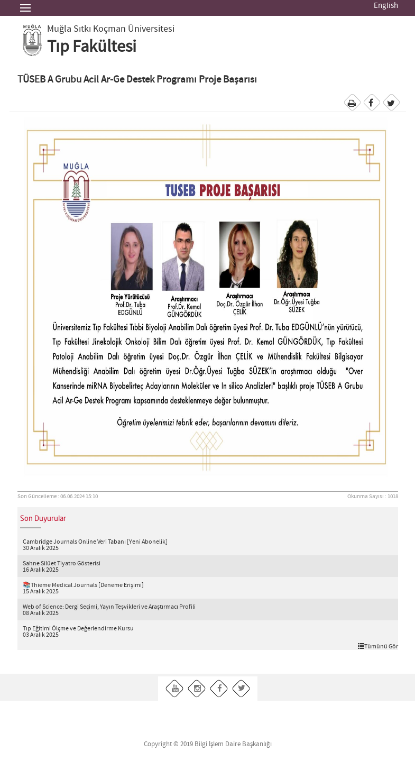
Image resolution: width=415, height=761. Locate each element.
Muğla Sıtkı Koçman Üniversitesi (110, 29)
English (386, 6)
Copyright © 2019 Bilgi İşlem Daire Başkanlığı (208, 744)
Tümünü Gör (378, 646)
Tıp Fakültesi (91, 47)
